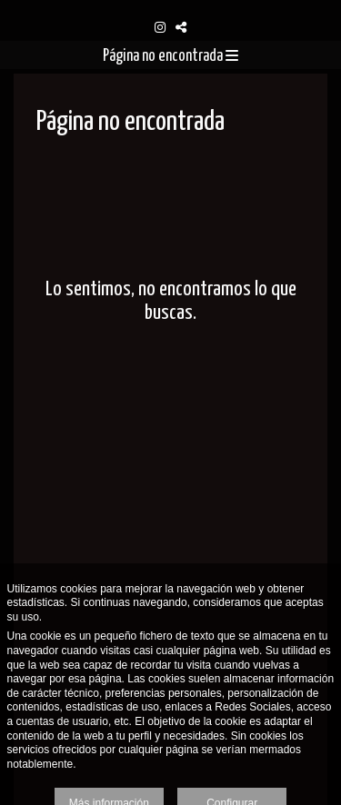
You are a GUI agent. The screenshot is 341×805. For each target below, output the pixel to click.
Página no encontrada (170, 56)
